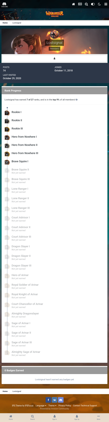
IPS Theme (17, 405)
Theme (52, 405)
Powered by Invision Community (54, 408)
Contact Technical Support (85, 405)
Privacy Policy (65, 405)
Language (41, 405)
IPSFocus (29, 405)
